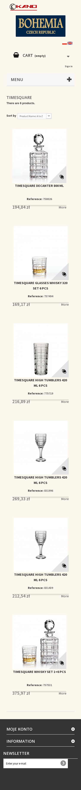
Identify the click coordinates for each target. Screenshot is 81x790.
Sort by (11, 116)
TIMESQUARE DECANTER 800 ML (39, 185)
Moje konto (19, 729)
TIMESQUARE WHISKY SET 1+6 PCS (39, 671)
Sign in (69, 66)
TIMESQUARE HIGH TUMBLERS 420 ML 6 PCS (40, 383)
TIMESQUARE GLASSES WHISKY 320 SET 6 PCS (40, 285)
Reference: (34, 199)
